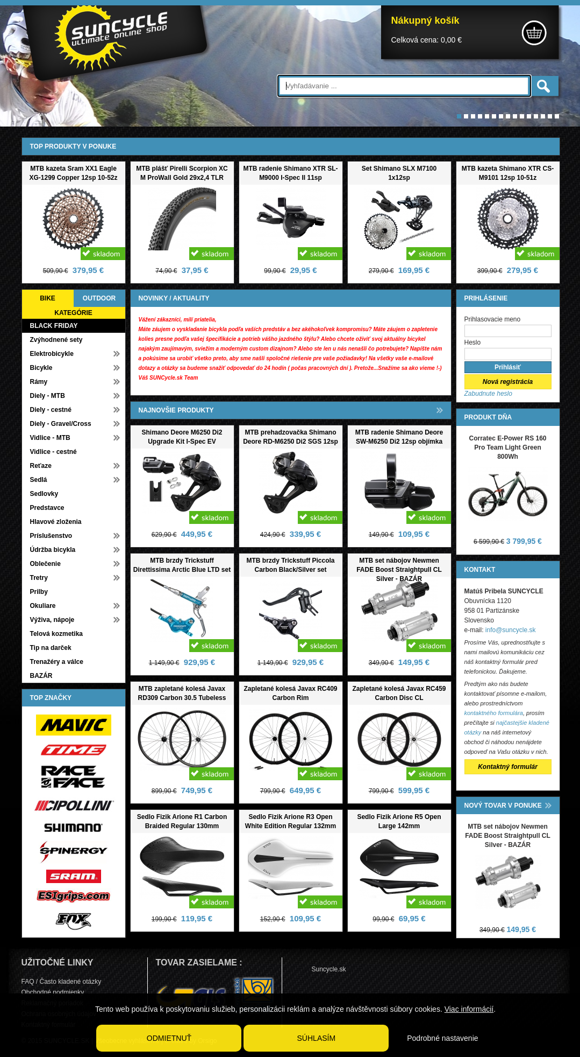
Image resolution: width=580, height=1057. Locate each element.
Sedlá (38, 480)
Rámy (39, 382)
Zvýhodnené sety (56, 340)
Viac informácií (469, 1009)
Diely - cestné (50, 410)
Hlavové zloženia (56, 522)
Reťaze (41, 466)
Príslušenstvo (51, 536)
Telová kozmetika (56, 634)
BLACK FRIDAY (54, 326)
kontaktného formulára (493, 713)
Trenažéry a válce (56, 662)
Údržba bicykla (53, 550)
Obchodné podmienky (53, 992)
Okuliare (43, 606)
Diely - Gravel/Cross (60, 424)
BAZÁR (41, 676)
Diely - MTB (47, 396)
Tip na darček (50, 648)
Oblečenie (45, 564)
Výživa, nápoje (52, 620)
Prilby (39, 592)
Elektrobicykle (52, 354)
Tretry (39, 578)
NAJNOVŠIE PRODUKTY (176, 410)
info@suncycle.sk (510, 630)
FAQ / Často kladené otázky (62, 981)
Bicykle (41, 368)
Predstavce (47, 508)
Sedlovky (44, 494)
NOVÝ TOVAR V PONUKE (503, 805)
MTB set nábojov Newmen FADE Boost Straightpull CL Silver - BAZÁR (399, 570)
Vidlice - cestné (53, 452)
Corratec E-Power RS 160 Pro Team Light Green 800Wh (507, 447)
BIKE (47, 298)
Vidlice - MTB (50, 438)
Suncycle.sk (329, 969)
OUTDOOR (99, 298)
